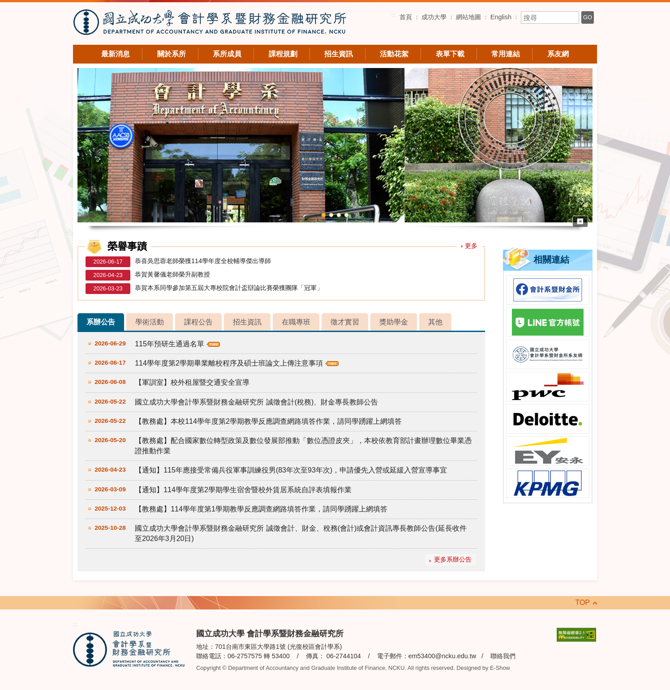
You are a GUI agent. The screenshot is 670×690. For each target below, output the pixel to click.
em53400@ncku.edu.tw (442, 656)
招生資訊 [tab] (247, 322)
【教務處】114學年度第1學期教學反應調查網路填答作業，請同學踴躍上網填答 (261, 509)
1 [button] (323, 215)
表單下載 (450, 54)
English (500, 17)
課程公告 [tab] (198, 322)
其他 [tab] (435, 322)
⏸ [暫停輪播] (580, 221)
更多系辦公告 (453, 559)
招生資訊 (338, 54)
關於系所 (171, 54)
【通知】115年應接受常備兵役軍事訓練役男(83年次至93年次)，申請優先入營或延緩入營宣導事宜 (291, 470)
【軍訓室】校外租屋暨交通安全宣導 (192, 382)
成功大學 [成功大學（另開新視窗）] (434, 17)
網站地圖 (468, 17)
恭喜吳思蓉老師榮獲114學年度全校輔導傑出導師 (203, 260)
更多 (471, 245)
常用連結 (505, 54)
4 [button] (346, 215)
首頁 (405, 17)
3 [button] (338, 215)
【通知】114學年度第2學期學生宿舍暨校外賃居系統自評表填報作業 (243, 490)
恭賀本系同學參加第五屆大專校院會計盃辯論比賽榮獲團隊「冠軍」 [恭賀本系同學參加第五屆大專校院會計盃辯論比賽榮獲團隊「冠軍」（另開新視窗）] (229, 287)
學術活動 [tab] (149, 322)
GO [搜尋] (587, 17)
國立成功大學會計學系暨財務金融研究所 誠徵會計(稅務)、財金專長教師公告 (256, 402)
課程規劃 (283, 54)
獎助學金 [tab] (393, 322)
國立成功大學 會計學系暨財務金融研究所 (209, 23)
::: (393, 14)
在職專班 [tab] (296, 322)
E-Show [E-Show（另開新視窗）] (500, 667)
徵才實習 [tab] (345, 322)
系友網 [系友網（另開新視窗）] (558, 54)
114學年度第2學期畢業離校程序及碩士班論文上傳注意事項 (229, 363)
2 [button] (331, 215)
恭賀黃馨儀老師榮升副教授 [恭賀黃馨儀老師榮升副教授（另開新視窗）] (172, 274)
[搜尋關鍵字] (550, 17)
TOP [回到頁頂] (582, 602)
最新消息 (115, 54)
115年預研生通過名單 (169, 344)
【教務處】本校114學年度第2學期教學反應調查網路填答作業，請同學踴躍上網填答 (268, 421)
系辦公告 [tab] (100, 322)
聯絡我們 (502, 656)
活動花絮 (394, 54)
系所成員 (227, 54)
